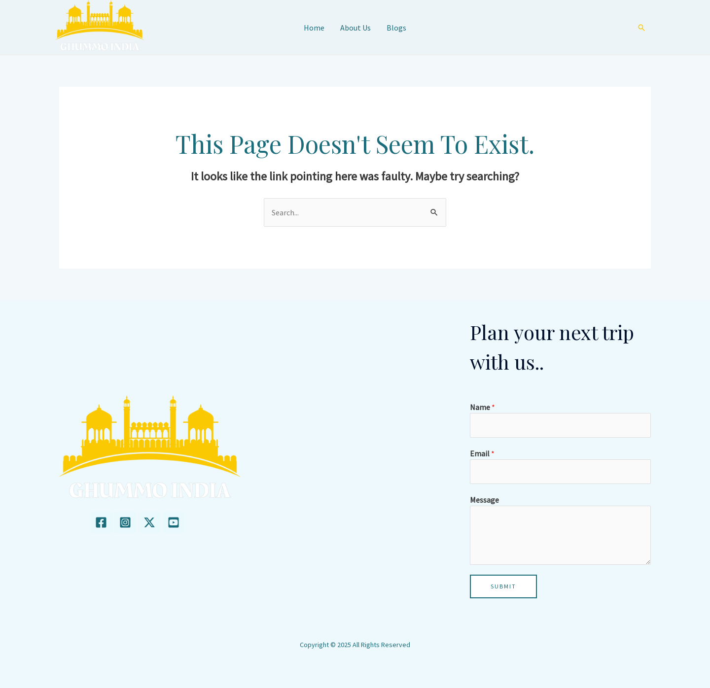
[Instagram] (125, 522)
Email (482, 453)
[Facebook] (101, 522)
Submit (503, 586)
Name (482, 407)
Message (484, 500)
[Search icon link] (641, 27)
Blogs (396, 28)
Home (314, 28)
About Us (355, 28)
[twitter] (149, 522)
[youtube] (173, 522)
